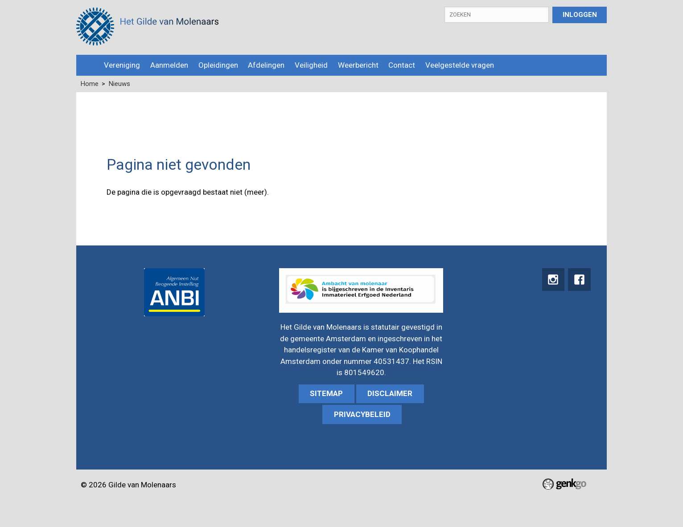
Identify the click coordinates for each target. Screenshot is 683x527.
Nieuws (119, 84)
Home (87, 65)
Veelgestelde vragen (459, 65)
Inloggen (580, 15)
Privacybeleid (362, 414)
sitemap (326, 393)
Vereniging (122, 65)
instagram (551, 280)
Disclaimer (389, 393)
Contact (401, 65)
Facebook (579, 280)
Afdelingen (266, 65)
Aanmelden (169, 65)
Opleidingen (218, 65)
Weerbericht (358, 65)
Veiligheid (311, 65)
